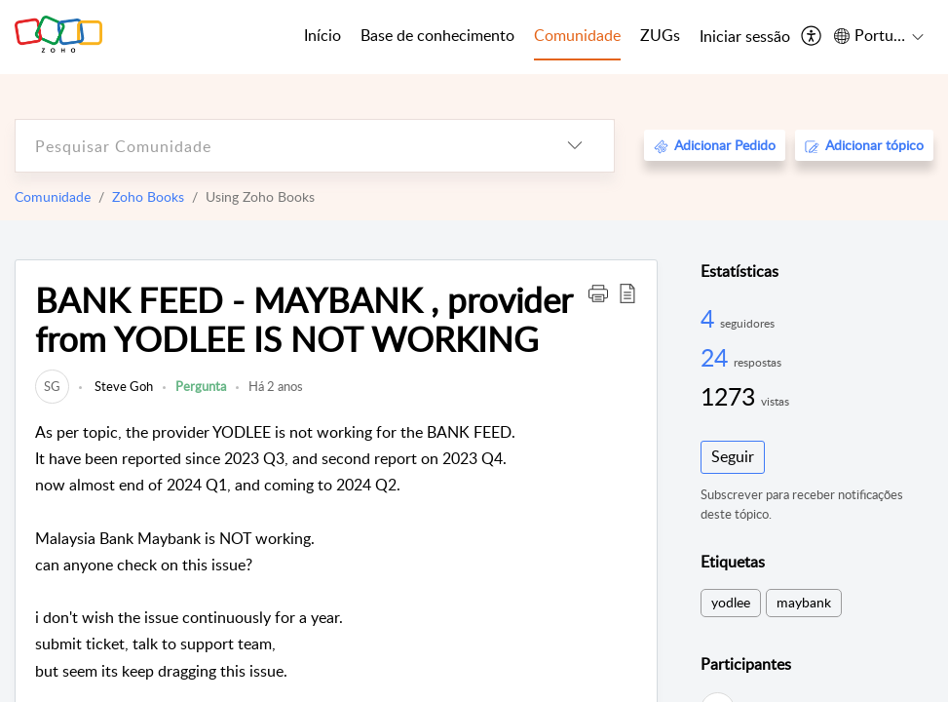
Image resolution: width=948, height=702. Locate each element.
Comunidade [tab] (577, 35)
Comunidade (53, 196)
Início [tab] (322, 35)
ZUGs (660, 35)
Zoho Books (148, 196)
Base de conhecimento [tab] (437, 35)
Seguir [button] (732, 456)
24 (717, 356)
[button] (598, 292)
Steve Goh (122, 386)
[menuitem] (745, 37)
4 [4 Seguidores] (710, 317)
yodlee (730, 602)
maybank (804, 602)
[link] (52, 386)
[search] (276, 146)
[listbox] (575, 146)
